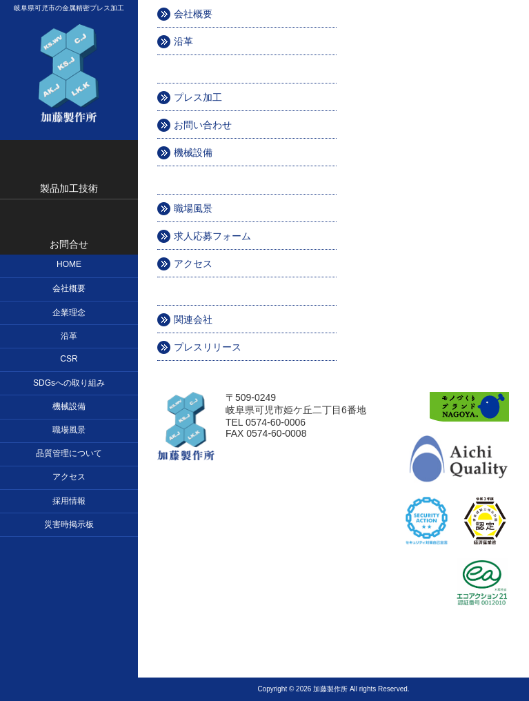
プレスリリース (207, 347)
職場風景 (193, 208)
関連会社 (193, 319)
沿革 (183, 41)
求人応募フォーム (212, 235)
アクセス (193, 263)
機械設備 (193, 152)
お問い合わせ (203, 124)
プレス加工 (198, 97)
